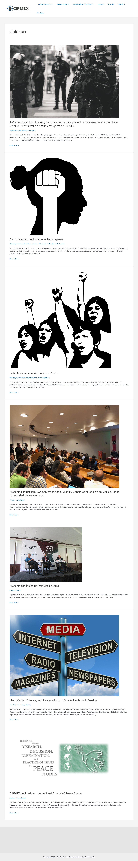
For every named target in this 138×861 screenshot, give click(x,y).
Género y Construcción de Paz (20, 239)
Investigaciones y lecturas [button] (83, 6)
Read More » (14, 140)
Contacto (128, 6)
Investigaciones (15, 699)
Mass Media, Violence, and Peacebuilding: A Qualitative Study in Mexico (54, 695)
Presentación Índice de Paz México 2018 (35, 580)
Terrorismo (13, 125)
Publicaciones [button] (64, 6)
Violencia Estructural (39, 239)
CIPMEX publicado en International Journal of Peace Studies (47, 788)
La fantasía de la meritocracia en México (35, 368)
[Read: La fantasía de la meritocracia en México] (61, 315)
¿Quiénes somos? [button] (47, 6)
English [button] (118, 6)
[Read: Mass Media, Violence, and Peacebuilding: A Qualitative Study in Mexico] (64, 650)
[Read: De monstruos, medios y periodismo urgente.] (48, 191)
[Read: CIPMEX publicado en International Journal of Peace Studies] (64, 755)
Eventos (100, 6)
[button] (54, 6)
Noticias (108, 6)
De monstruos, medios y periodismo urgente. (37, 234)
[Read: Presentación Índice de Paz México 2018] (46, 549)
